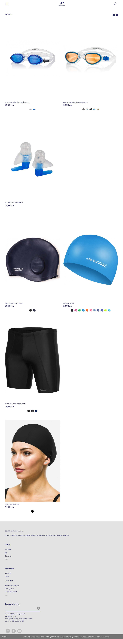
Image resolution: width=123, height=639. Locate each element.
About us (8, 550)
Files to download (11, 592)
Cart (115, 4)
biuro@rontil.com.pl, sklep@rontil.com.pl (18, 619)
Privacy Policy (9, 589)
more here (105, 637)
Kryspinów (26, 535)
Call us (7, 577)
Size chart (8, 556)
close (4, 637)
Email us (8, 573)
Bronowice (19, 535)
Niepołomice (43, 535)
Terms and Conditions (12, 586)
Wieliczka (66, 535)
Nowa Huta (52, 535)
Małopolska (35, 535)
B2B (6, 553)
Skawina (59, 535)
